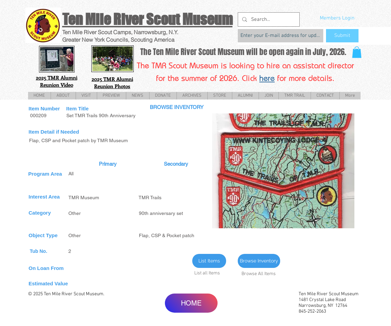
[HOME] (191, 303)
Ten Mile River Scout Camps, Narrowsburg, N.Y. (120, 32)
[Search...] (268, 19)
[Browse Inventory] (259, 261)
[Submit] (342, 35)
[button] (357, 52)
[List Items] (209, 261)
